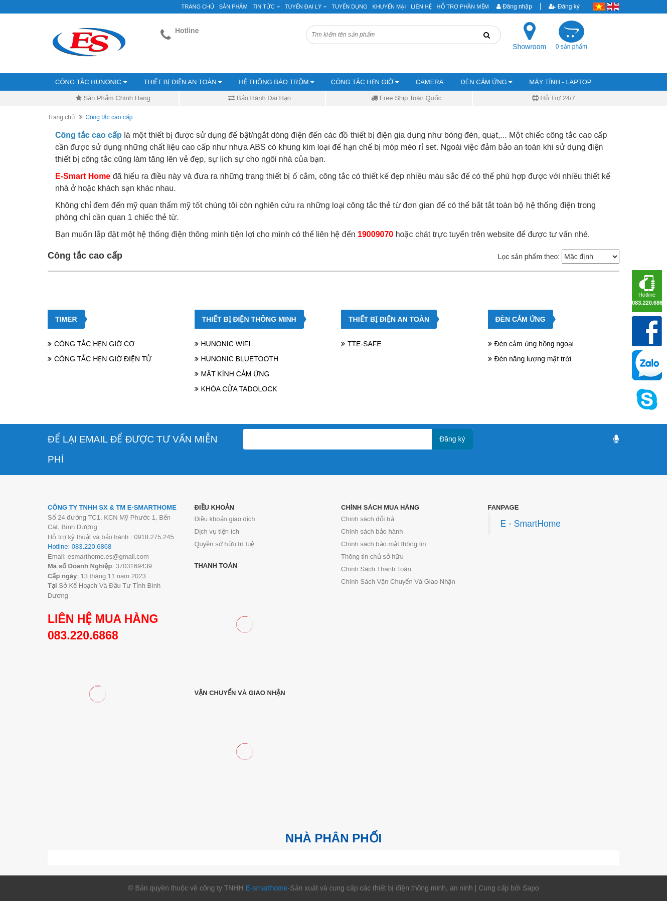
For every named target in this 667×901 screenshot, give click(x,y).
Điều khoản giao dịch (225, 519)
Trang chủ (198, 7)
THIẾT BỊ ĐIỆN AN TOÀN (183, 82)
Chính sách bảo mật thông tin (383, 544)
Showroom (529, 47)
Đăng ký (564, 6)
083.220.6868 (83, 635)
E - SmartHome (531, 524)
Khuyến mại (389, 7)
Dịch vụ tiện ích (217, 531)
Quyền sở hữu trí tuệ (225, 544)
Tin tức (266, 7)
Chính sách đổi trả (367, 519)
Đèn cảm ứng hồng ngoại (534, 344)
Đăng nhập (514, 6)
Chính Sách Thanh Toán (376, 569)
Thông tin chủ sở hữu (372, 556)
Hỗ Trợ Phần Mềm (463, 7)
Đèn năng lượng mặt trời (532, 359)
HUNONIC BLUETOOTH (240, 359)
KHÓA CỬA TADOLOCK (239, 389)
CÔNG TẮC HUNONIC (91, 82)
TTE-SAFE (365, 344)
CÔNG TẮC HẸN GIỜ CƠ (94, 344)
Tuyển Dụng (349, 7)
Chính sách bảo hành (372, 531)
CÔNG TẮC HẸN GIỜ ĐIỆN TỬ (102, 359)
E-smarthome (266, 888)
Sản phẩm (233, 7)
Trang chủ (61, 117)
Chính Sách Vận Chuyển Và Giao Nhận (398, 581)
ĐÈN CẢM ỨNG (486, 82)
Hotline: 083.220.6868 (79, 546)
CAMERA (430, 82)
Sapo (531, 888)
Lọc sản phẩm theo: (528, 257)
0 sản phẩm (571, 46)
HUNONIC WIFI (226, 344)
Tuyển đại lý (306, 7)
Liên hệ (421, 7)
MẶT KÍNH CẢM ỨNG (235, 374)
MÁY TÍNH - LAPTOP (560, 82)
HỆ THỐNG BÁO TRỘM (276, 82)
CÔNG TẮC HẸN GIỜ (365, 82)
